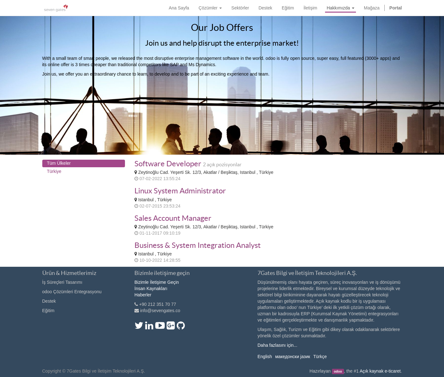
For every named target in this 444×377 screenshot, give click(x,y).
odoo (338, 371)
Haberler (142, 294)
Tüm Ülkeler (59, 163)
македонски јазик (292, 356)
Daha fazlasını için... (277, 345)
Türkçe (320, 356)
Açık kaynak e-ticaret (380, 371)
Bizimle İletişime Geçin (156, 282)
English (265, 356)
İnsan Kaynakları (150, 288)
